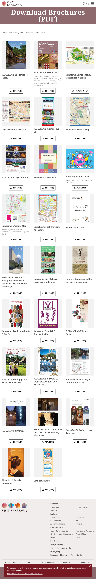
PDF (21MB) (81, 188)
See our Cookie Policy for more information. (25, 573)
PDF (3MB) (17, 91)
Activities (80, 517)
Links (29, 562)
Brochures (54, 541)
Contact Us (85, 562)
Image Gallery (56, 544)
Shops (79, 521)
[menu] (92, 3)
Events (79, 524)
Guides (53, 537)
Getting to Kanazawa (85, 531)
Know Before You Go (59, 531)
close (90, 566)
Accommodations (57, 524)
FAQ (78, 537)
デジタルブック (81, 91)
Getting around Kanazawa (61, 534)
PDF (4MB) (17, 391)
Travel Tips (81, 534)
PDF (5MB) (49, 138)
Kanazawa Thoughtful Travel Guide (66, 555)
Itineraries (54, 510)
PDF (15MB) (49, 442)
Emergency (55, 551)
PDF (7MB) (49, 188)
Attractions (55, 517)
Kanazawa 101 (82, 507)
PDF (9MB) (17, 341)
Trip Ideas (54, 507)
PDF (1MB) (17, 239)
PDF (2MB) (17, 138)
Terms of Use (10, 562)
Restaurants (55, 521)
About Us (67, 562)
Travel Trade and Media (60, 548)
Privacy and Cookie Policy (48, 563)
